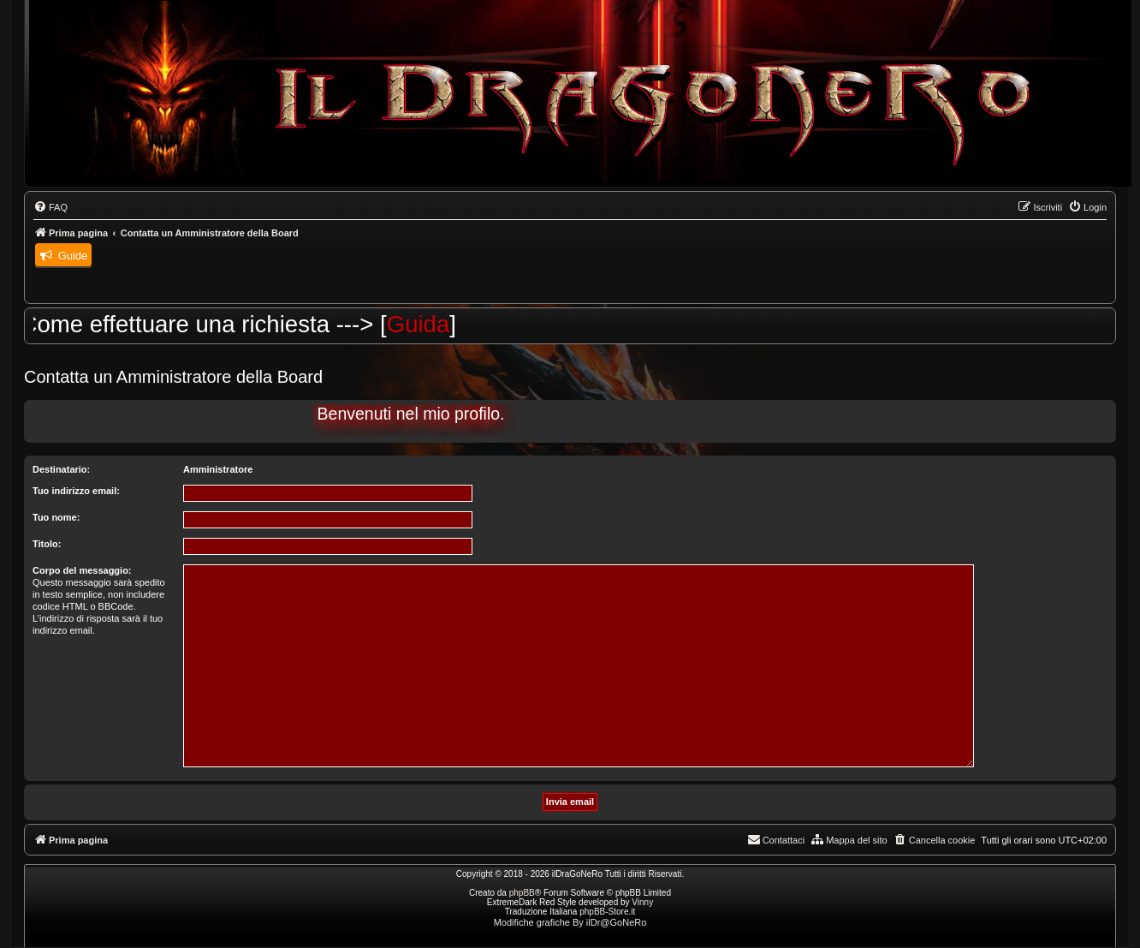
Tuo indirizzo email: (76, 491)
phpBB (522, 892)
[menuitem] (50, 207)
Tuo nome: (56, 517)
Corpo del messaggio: (82, 570)
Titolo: (47, 544)
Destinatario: (61, 469)
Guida (427, 324)
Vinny (642, 902)
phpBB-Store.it (607, 911)
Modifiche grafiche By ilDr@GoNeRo (570, 922)
